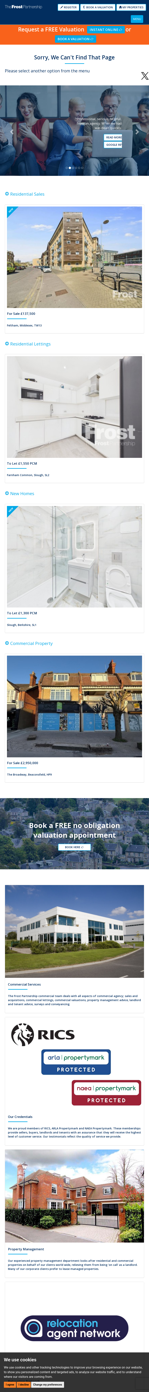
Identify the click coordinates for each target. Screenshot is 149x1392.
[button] (11, 132)
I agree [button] (10, 1384)
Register (68, 7)
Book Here (75, 851)
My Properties (131, 7)
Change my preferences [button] (47, 1384)
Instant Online (106, 29)
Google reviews (76, 146)
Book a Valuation (98, 7)
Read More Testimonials (76, 139)
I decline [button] (24, 1384)
